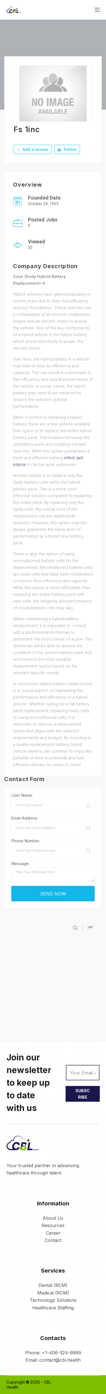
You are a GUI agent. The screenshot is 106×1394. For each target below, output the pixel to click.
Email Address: (24, 818)
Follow (67, 149)
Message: (20, 863)
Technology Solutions (53, 1300)
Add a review (32, 149)
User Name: (22, 795)
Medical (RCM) (53, 1293)
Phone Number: (25, 840)
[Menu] (97, 9)
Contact (53, 1240)
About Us (53, 1218)
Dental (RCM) (53, 1285)
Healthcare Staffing (53, 1308)
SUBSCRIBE (82, 1093)
